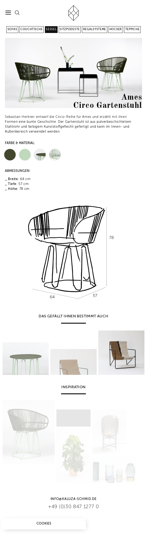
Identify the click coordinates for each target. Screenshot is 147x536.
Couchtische (31, 29)
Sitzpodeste (70, 29)
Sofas (12, 29)
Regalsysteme (94, 29)
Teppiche (132, 29)
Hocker (115, 29)
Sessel (51, 29)
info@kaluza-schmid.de (74, 499)
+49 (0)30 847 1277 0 (73, 506)
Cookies (44, 523)
